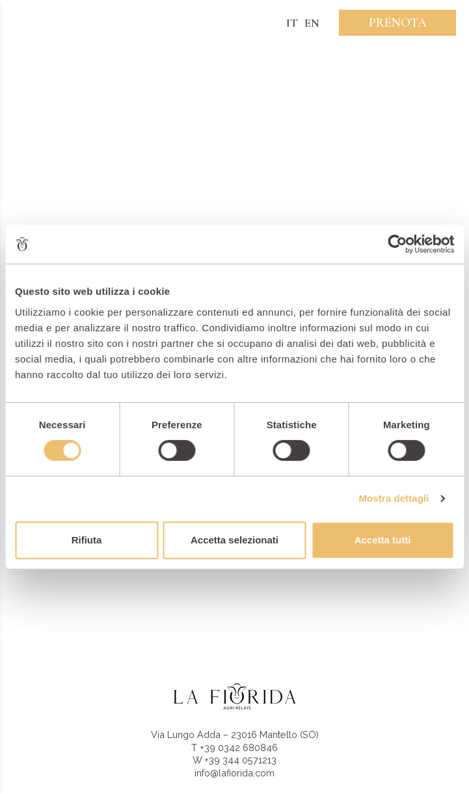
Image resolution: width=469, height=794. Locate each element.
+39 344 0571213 (240, 759)
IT (292, 23)
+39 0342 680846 (239, 747)
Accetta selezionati (234, 539)
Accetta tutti (383, 539)
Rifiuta (87, 539)
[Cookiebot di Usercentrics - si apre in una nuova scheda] (397, 244)
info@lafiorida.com (234, 772)
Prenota (398, 23)
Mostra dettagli (393, 498)
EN (311, 23)
